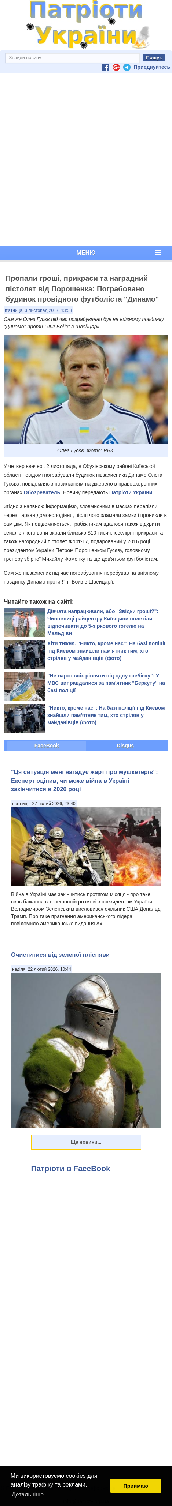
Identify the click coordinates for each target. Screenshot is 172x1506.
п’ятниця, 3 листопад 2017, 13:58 (38, 310)
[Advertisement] (84, 159)
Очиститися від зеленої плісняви (60, 954)
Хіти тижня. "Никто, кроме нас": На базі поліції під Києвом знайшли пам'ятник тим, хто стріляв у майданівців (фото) (106, 651)
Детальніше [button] (28, 1494)
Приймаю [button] (135, 1486)
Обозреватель (42, 492)
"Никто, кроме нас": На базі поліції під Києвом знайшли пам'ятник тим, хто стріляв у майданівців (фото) (106, 715)
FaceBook (46, 745)
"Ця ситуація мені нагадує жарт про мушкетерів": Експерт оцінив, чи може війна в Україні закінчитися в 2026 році (84, 780)
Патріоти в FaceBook (70, 1168)
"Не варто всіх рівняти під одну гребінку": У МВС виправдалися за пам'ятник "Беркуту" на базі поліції (106, 683)
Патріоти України (130, 492)
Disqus (125, 745)
